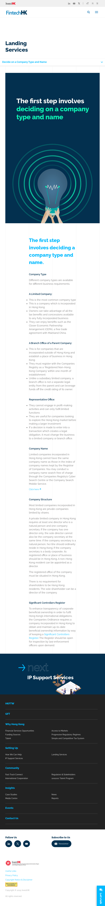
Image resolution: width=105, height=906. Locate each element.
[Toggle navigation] (96, 12)
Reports (55, 798)
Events (9, 807)
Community (12, 768)
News (54, 794)
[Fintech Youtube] (74, 3)
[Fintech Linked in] (69, 3)
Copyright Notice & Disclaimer (18, 880)
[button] (89, 12)
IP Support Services (50, 677)
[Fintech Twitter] (79, 3)
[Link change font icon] (87, 3)
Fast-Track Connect (14, 774)
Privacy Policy (11, 875)
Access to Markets (60, 731)
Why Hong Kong (14, 724)
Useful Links (10, 871)
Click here (35, 489)
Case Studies (11, 794)
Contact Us (11, 818)
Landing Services (59, 754)
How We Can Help (13, 754)
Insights (10, 787)
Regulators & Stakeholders (63, 774)
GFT (7, 713)
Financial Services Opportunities (19, 731)
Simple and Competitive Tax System (68, 738)
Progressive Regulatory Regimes (66, 734)
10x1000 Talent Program (63, 778)
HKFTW (9, 703)
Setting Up (11, 748)
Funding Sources (12, 734)
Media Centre (11, 798)
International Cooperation (16, 778)
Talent (8, 738)
